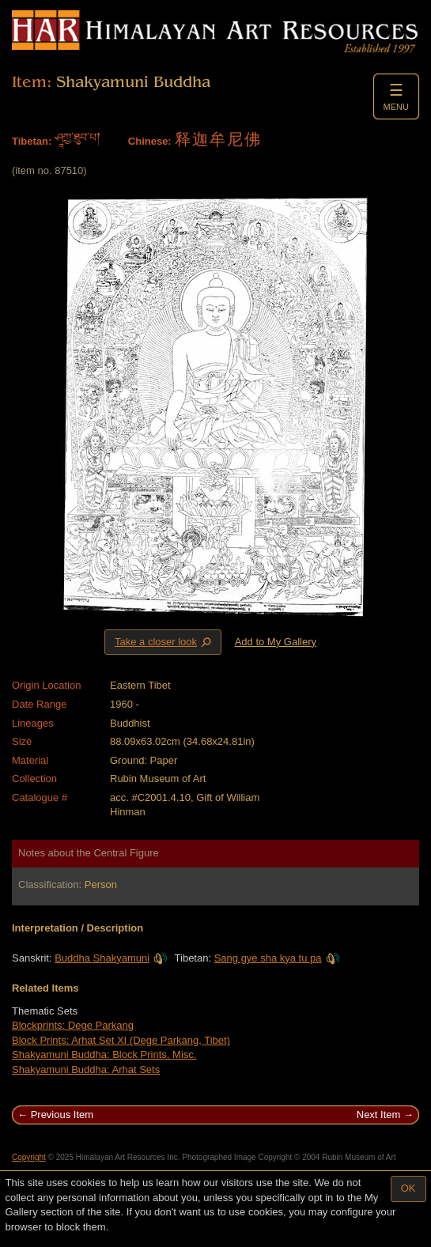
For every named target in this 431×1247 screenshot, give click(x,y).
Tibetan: (31, 141)
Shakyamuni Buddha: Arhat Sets (86, 1069)
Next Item (379, 1114)
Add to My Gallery (275, 642)
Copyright (29, 1157)
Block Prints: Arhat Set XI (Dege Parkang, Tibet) (121, 1040)
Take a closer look (164, 641)
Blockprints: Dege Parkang (73, 1025)
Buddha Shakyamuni (111, 958)
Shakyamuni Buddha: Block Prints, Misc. (104, 1054)
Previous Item (62, 1114)
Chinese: (150, 141)
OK (408, 1188)
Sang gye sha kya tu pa (277, 958)
